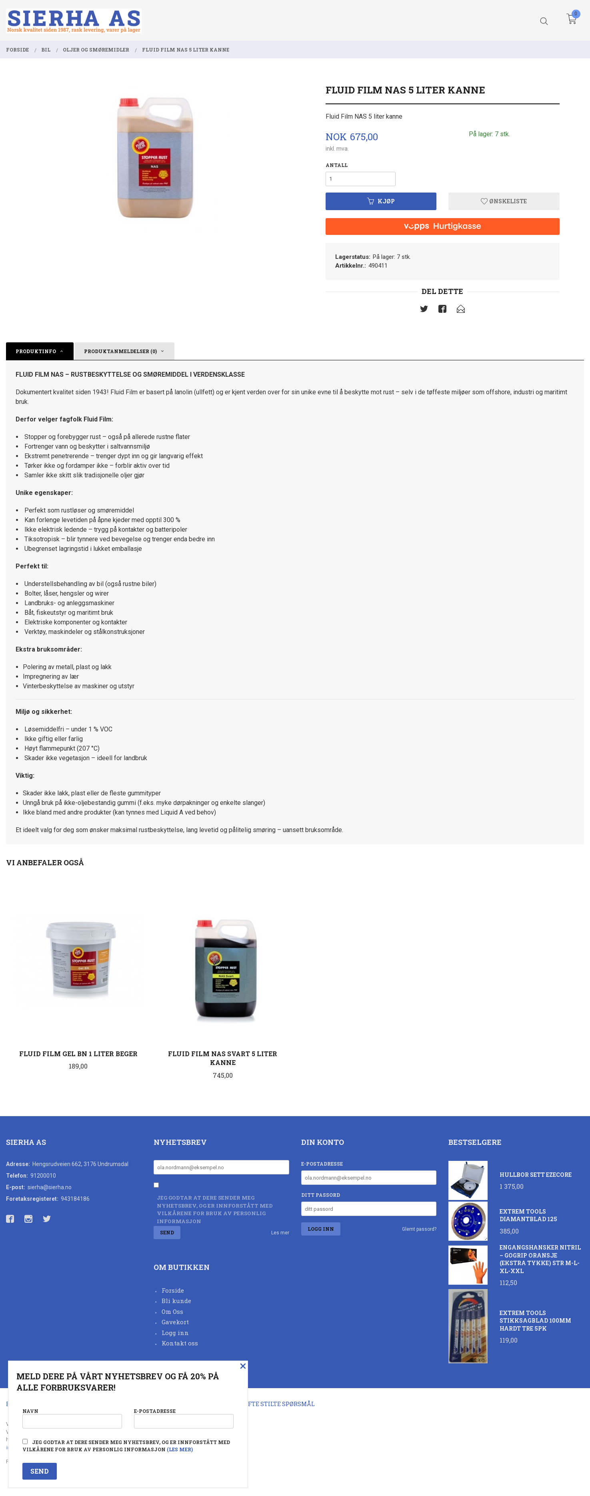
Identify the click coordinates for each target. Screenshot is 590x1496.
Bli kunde (176, 1301)
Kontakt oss (180, 1343)
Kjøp (381, 201)
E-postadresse (322, 1163)
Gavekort (175, 1322)
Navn (72, 1417)
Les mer (280, 1233)
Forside (173, 1290)
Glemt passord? (419, 1229)
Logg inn (175, 1333)
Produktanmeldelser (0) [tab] (120, 351)
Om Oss (172, 1311)
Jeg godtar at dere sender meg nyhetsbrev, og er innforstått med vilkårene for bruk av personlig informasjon (215, 1209)
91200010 (43, 1175)
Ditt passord (320, 1195)
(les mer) (180, 1449)
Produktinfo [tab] (36, 351)
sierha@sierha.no (50, 1187)
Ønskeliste (504, 201)
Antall (337, 165)
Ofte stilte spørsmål (279, 1404)
